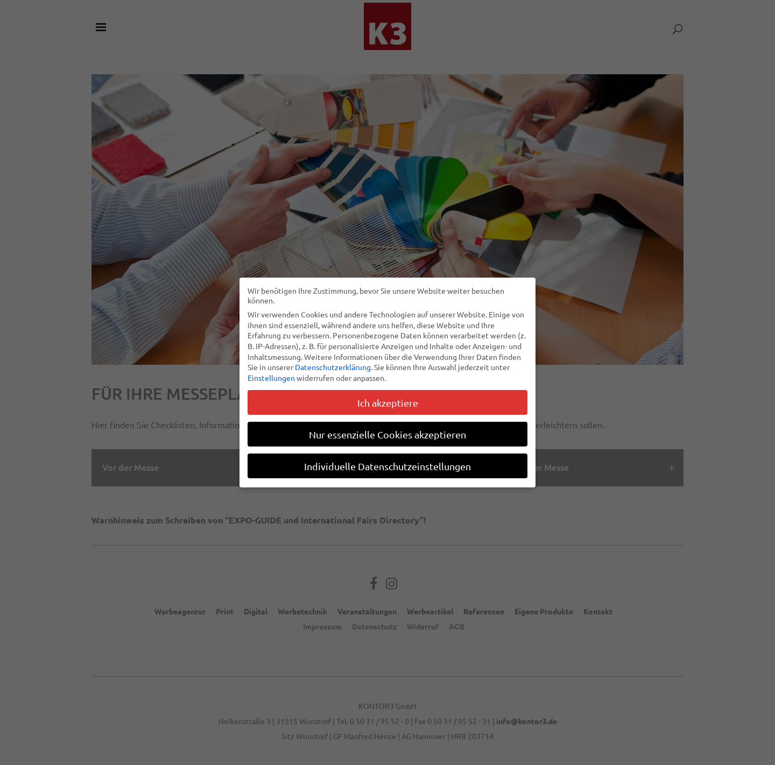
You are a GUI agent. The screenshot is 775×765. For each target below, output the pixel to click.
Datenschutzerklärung (333, 366)
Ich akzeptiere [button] (387, 401)
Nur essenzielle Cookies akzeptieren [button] (387, 433)
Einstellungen (271, 376)
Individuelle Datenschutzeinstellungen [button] (387, 465)
